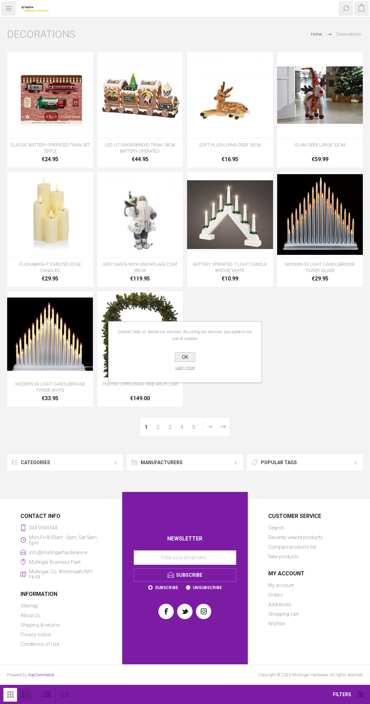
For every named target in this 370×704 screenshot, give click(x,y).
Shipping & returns (40, 625)
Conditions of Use (39, 644)
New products (283, 556)
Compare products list (292, 547)
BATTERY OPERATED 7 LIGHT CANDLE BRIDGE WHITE (230, 267)
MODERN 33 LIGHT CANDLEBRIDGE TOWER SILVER (320, 267)
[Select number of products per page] (46, 694)
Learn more (185, 367)
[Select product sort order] (65, 694)
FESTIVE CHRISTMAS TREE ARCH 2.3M (140, 384)
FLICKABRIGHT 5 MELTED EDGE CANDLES (50, 267)
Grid (10, 695)
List (25, 695)
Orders (275, 595)
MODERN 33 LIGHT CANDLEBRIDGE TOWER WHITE (50, 387)
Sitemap (29, 606)
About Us (30, 615)
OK (185, 357)
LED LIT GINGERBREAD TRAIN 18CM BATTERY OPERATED (140, 148)
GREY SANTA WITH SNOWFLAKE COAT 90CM (139, 267)
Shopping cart (283, 614)
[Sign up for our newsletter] (185, 557)
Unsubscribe (207, 587)
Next (209, 427)
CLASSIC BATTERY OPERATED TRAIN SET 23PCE (50, 148)
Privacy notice (35, 634)
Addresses (279, 604)
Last (223, 427)
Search (276, 528)
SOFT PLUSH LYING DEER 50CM (230, 144)
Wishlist (276, 623)
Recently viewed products (295, 537)
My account (281, 585)
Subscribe (166, 587)
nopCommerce (41, 675)
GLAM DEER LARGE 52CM (320, 144)
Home (316, 34)
